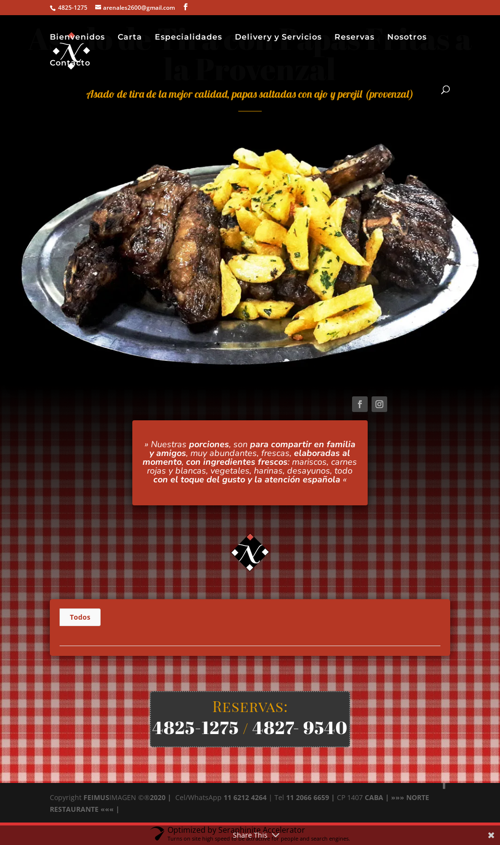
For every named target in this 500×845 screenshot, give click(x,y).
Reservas (354, 38)
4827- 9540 (300, 727)
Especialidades (188, 38)
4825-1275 (195, 727)
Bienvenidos (77, 38)
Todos (80, 617)
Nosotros (407, 38)
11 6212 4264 (244, 797)
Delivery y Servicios (278, 38)
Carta (130, 38)
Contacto (70, 63)
